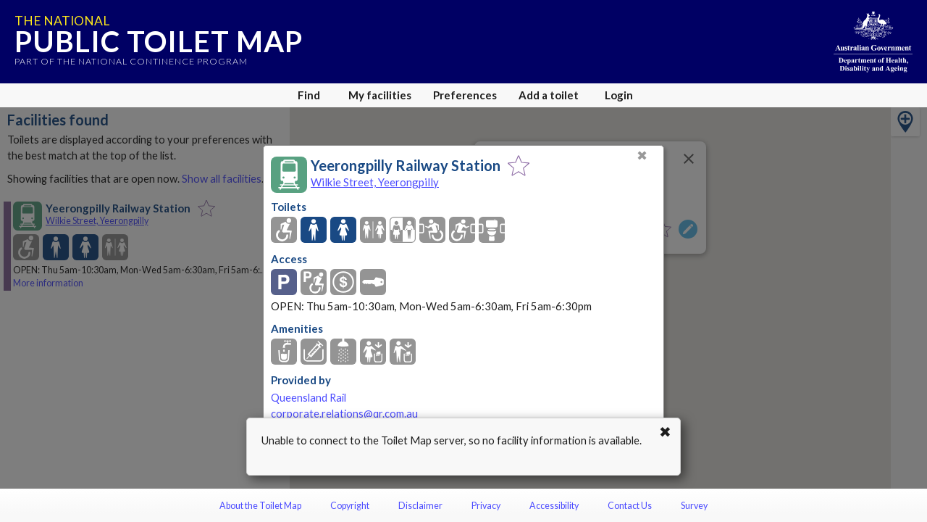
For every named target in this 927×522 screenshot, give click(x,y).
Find (309, 95)
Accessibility (554, 505)
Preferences (465, 95)
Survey (694, 505)
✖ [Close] (642, 155)
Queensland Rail (308, 398)
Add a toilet (549, 95)
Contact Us (630, 505)
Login (619, 95)
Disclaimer (420, 505)
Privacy (485, 505)
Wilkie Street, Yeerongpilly (375, 181)
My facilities (379, 95)
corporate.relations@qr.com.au (344, 413)
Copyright (349, 505)
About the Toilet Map (260, 505)
